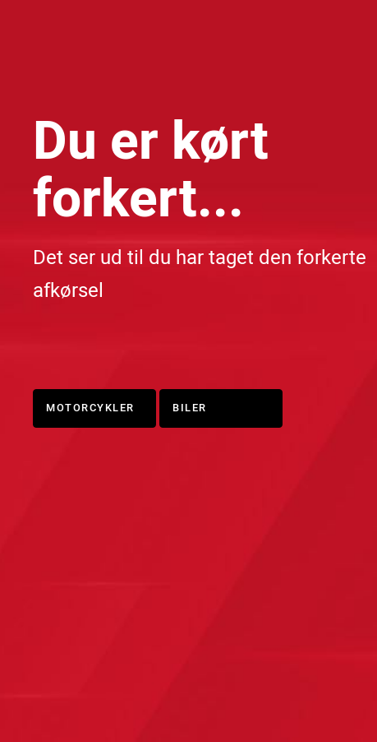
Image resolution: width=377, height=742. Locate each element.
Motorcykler (90, 408)
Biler (189, 408)
